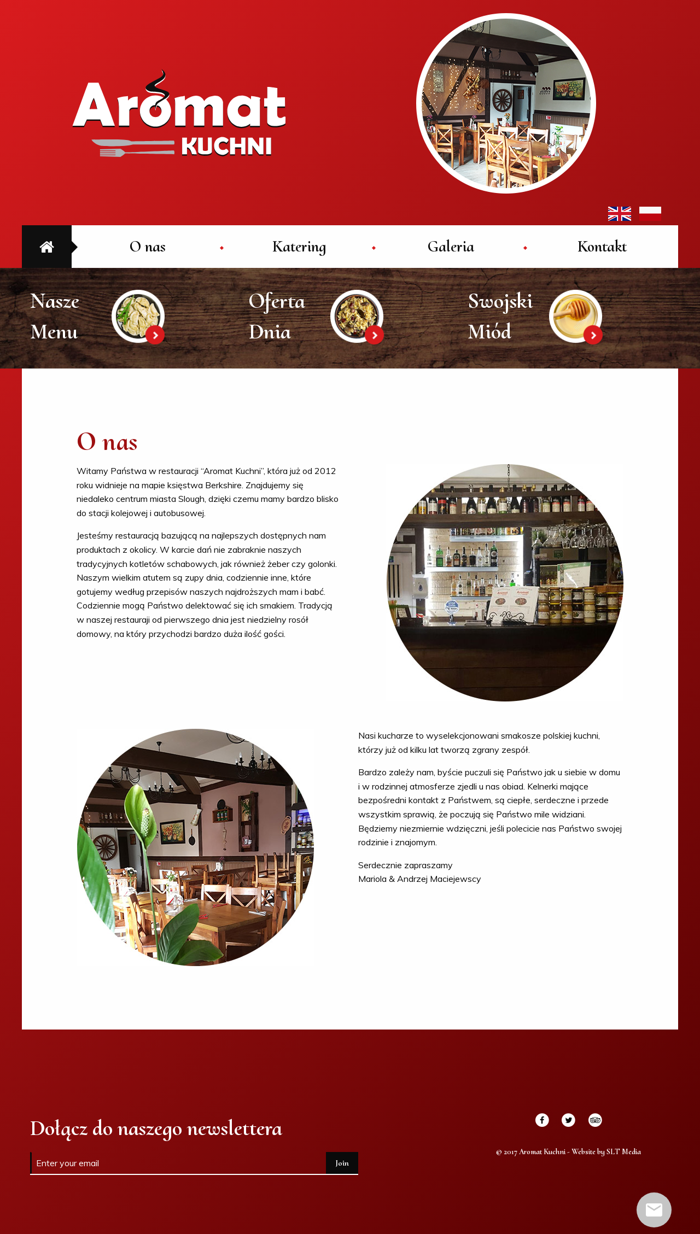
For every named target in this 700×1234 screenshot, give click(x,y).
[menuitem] (147, 246)
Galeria (451, 246)
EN (619, 214)
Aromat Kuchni (178, 112)
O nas (148, 246)
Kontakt (602, 246)
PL (650, 214)
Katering (299, 246)
